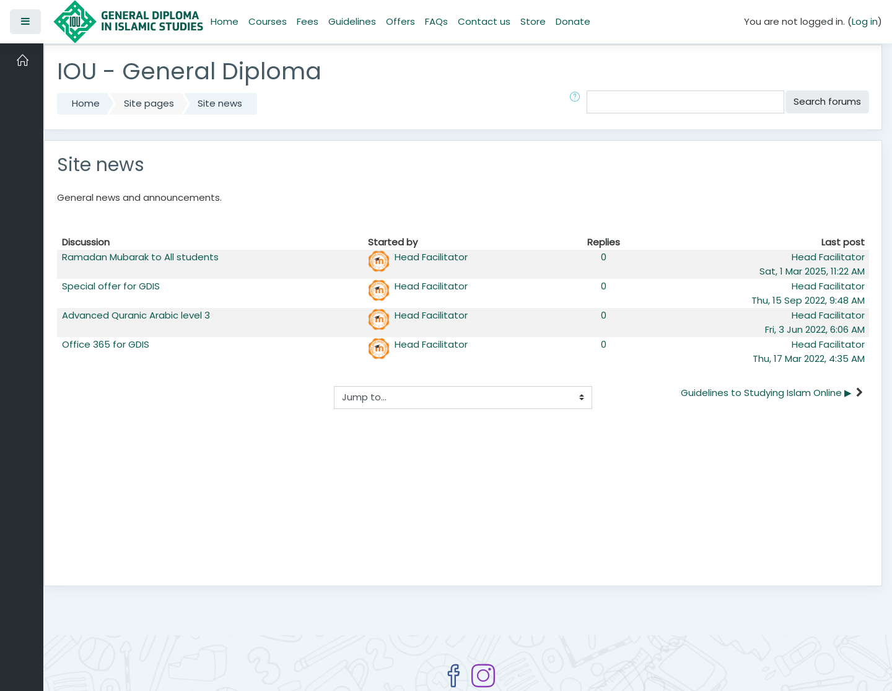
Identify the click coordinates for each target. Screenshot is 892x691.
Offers (400, 21)
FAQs (436, 21)
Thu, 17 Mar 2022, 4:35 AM (809, 358)
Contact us (484, 21)
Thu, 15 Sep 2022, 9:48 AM (808, 300)
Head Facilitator (431, 256)
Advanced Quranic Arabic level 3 (136, 315)
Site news (220, 103)
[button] (577, 101)
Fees (307, 21)
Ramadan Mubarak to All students (140, 256)
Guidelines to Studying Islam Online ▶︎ (766, 392)
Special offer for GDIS (111, 286)
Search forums (827, 101)
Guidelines (352, 21)
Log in (865, 21)
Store (533, 21)
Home (224, 21)
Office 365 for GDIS (105, 344)
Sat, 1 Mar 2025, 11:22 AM (812, 271)
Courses (267, 21)
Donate (573, 21)
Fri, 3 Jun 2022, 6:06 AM (815, 329)
